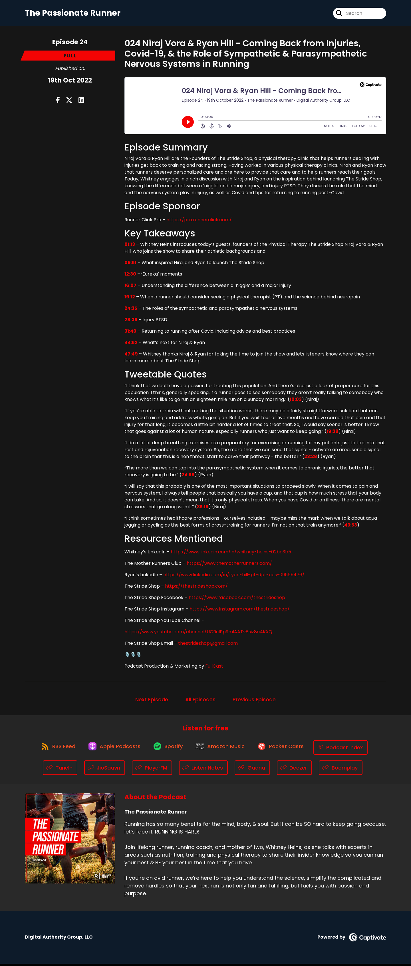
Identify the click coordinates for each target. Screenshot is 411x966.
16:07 (130, 287)
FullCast (214, 668)
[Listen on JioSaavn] (104, 770)
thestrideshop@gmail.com (208, 645)
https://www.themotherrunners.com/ (229, 565)
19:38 (333, 433)
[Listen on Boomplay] (340, 770)
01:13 (129, 246)
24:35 (130, 310)
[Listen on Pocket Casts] (285, 749)
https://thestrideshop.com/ (196, 588)
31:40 (130, 333)
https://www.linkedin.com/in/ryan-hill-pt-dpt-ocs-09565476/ (234, 576)
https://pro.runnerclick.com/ (199, 221)
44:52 (131, 344)
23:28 (310, 458)
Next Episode (151, 701)
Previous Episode (254, 701)
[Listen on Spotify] (168, 749)
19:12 (129, 299)
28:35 (130, 321)
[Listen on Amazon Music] (222, 749)
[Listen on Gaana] (252, 770)
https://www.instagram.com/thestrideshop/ (240, 611)
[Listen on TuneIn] (60, 770)
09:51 (130, 264)
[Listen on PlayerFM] (152, 770)
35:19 (203, 508)
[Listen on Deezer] (294, 770)
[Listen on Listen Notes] (203, 770)
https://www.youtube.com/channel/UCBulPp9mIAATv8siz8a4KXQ (198, 633)
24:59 (188, 476)
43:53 (350, 527)
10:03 (296, 401)
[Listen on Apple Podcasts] (112, 749)
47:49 (131, 356)
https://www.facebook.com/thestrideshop (237, 599)
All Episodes (200, 701)
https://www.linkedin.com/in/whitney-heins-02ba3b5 (231, 554)
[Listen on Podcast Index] (346, 749)
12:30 (130, 276)
